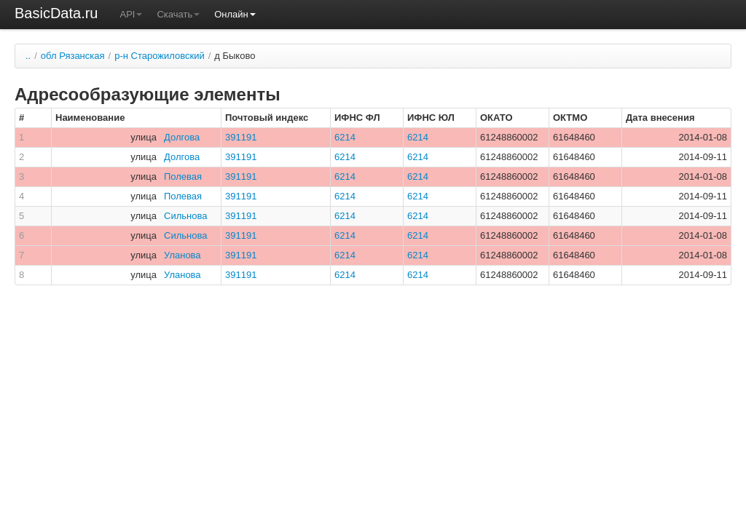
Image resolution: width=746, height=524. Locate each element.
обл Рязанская (73, 55)
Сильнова (185, 215)
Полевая (183, 176)
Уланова (182, 255)
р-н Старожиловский (159, 55)
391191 (240, 137)
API (131, 14)
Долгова (182, 137)
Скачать (178, 14)
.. (28, 55)
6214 (345, 137)
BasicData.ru (56, 13)
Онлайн (235, 14)
